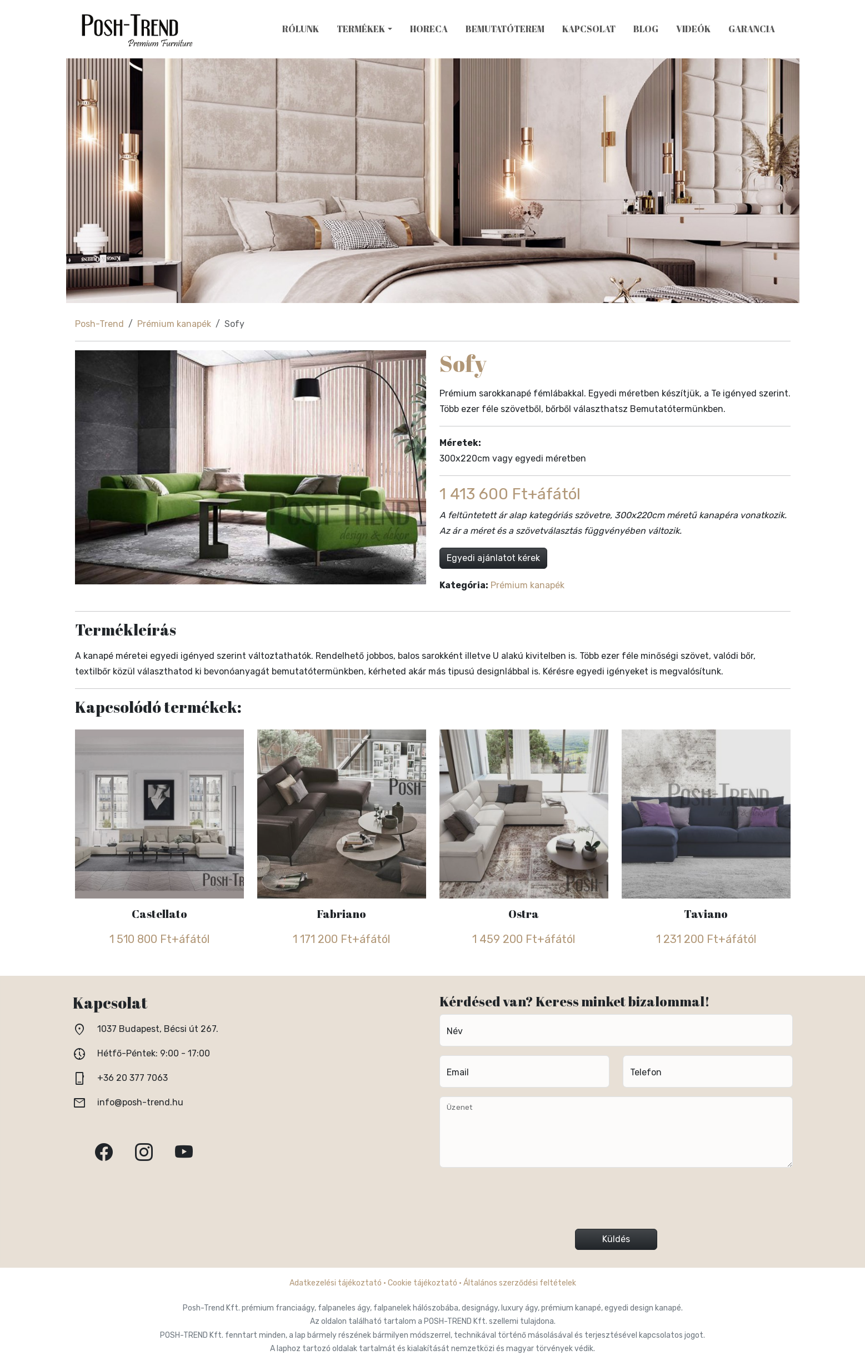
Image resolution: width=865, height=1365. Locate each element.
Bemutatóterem (505, 29)
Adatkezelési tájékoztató (335, 1283)
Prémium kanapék (174, 324)
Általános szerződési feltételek (519, 1283)
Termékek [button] (361, 29)
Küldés (616, 1239)
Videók (693, 29)
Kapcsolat (589, 29)
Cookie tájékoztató (422, 1283)
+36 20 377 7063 (132, 1078)
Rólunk (300, 29)
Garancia (751, 29)
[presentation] (616, 1202)
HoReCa (429, 29)
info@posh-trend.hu (140, 1102)
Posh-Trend (99, 324)
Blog (645, 29)
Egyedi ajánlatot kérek (493, 558)
